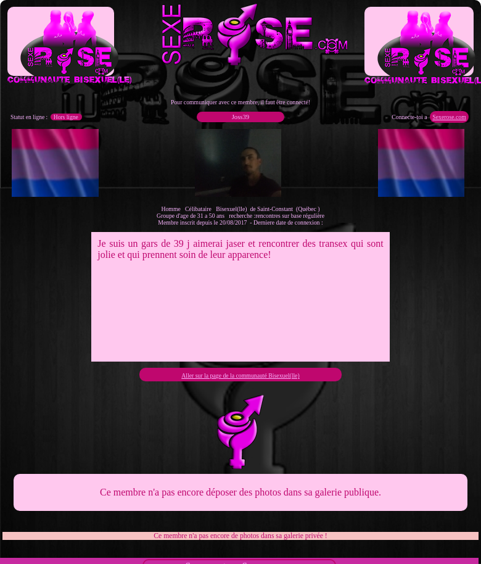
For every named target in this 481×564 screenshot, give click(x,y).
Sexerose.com (449, 117)
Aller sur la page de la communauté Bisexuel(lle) (240, 375)
